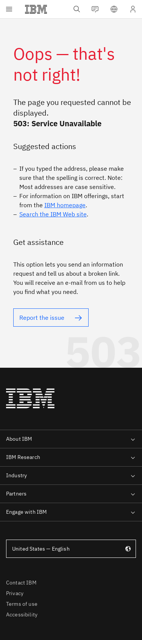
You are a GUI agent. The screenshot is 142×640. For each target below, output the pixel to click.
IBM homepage (65, 205)
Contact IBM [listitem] (21, 582)
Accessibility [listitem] (21, 614)
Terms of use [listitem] (21, 603)
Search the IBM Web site (53, 214)
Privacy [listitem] (14, 593)
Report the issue (41, 317)
